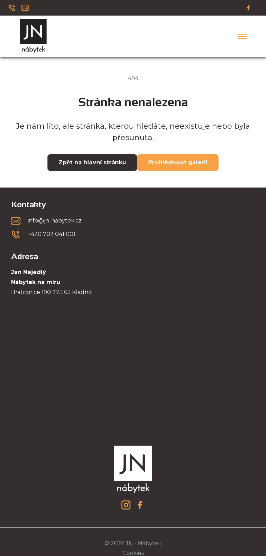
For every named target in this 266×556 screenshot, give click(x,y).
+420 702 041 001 (52, 234)
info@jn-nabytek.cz (55, 220)
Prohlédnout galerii (177, 162)
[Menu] (242, 36)
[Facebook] (248, 7)
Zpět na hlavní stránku (92, 162)
